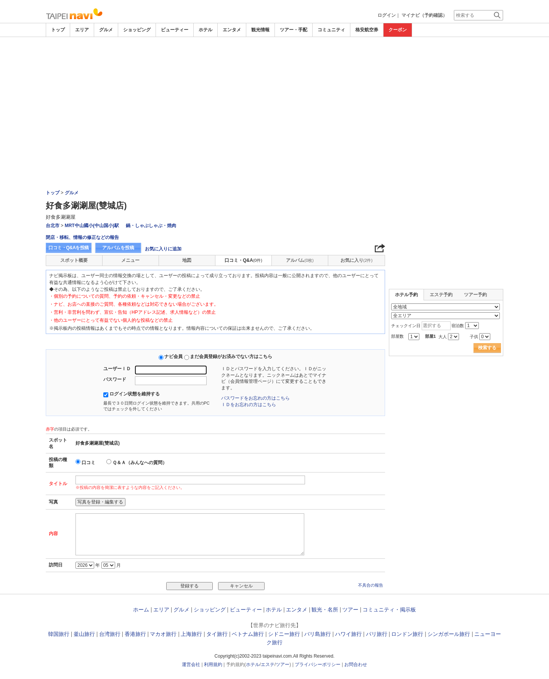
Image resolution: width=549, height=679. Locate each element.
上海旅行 (191, 634)
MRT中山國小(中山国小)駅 (92, 225)
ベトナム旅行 (248, 634)
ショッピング (137, 29)
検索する (487, 347)
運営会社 (191, 664)
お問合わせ (355, 664)
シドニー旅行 (284, 634)
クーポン (397, 29)
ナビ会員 (173, 356)
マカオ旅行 (163, 634)
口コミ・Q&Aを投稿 (68, 247)
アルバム (299, 260)
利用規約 (213, 664)
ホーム (141, 609)
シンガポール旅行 (448, 634)
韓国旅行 (58, 634)
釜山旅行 (84, 634)
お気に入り (356, 260)
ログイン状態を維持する (134, 394)
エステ (267, 664)
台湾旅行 (109, 634)
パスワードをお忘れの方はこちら (255, 398)
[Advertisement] (274, 94)
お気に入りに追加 (163, 249)
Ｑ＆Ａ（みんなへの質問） (139, 462)
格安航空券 (366, 29)
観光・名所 (324, 609)
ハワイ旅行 (348, 634)
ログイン (386, 15)
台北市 (52, 225)
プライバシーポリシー (317, 664)
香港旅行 (135, 634)
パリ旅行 (376, 634)
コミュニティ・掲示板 (389, 609)
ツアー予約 (475, 294)
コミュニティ (331, 29)
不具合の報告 (370, 585)
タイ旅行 (217, 634)
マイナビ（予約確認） (424, 15)
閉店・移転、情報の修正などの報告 (82, 237)
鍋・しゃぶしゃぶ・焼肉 (151, 225)
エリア (82, 29)
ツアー (350, 609)
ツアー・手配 (293, 29)
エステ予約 (441, 294)
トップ (58, 29)
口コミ (88, 462)
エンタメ (232, 29)
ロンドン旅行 (407, 634)
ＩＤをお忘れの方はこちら (248, 404)
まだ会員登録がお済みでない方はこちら (231, 356)
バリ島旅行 (317, 634)
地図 (186, 260)
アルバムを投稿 (118, 247)
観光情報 (260, 29)
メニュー (130, 260)
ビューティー (174, 29)
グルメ (106, 29)
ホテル (205, 29)
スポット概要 (74, 260)
